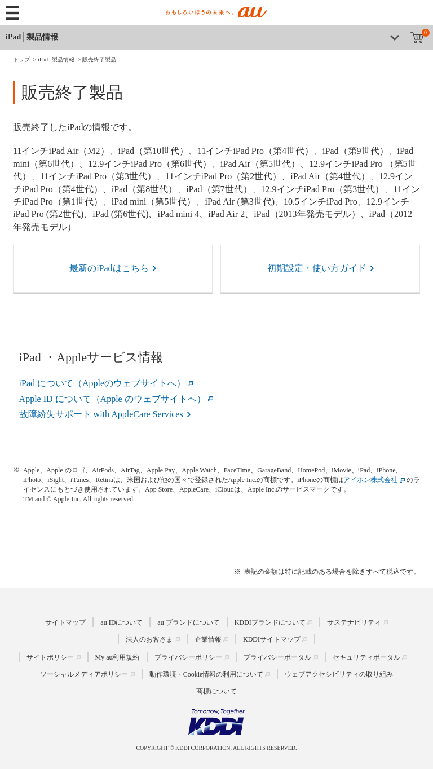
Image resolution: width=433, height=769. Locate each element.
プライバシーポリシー (188, 657)
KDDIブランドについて (270, 622)
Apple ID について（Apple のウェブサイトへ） (112, 399)
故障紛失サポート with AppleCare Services (101, 414)
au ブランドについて (188, 622)
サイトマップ (65, 622)
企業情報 (208, 639)
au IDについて (121, 622)
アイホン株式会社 (370, 480)
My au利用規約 (117, 657)
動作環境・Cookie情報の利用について (206, 674)
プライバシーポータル (277, 657)
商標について (216, 691)
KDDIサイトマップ (272, 639)
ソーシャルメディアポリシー (84, 674)
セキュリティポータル (366, 657)
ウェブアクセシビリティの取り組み (339, 674)
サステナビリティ (354, 622)
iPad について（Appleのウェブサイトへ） (102, 383)
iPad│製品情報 (32, 37)
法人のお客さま (149, 639)
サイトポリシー (50, 657)
